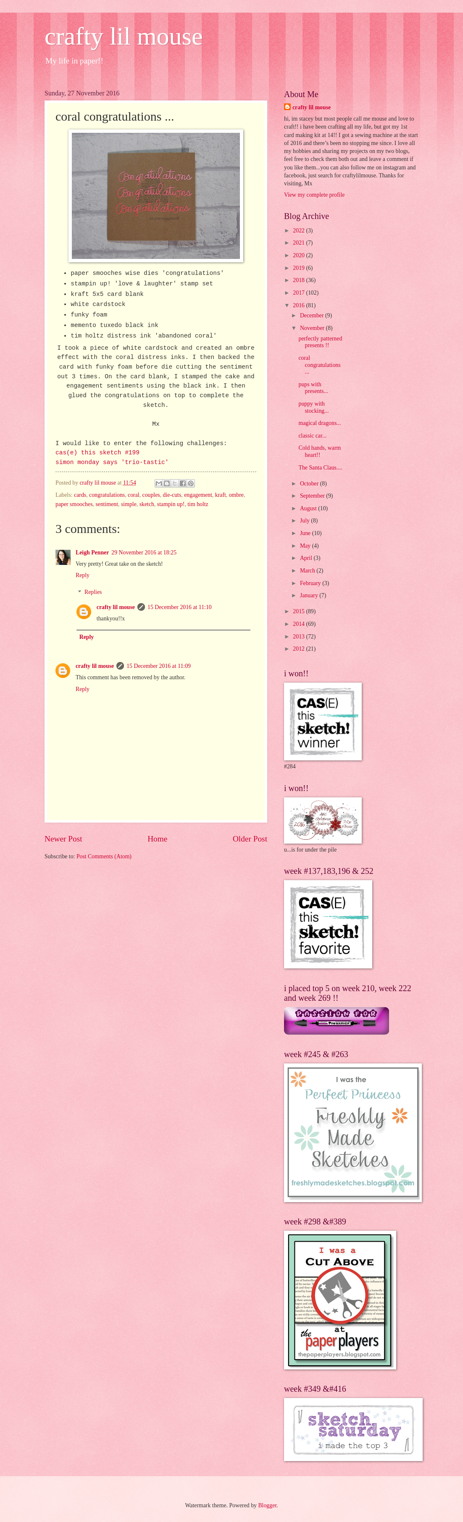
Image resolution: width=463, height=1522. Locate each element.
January (309, 595)
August (309, 508)
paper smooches (74, 504)
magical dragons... (319, 423)
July (305, 520)
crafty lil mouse (124, 36)
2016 (299, 305)
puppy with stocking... (313, 407)
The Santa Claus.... (320, 467)
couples (151, 495)
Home (157, 838)
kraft (220, 495)
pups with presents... (313, 388)
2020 (299, 255)
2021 (299, 243)
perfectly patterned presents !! (320, 342)
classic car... (312, 436)
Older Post (250, 838)
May (306, 546)
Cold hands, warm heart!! (319, 451)
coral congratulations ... (319, 365)
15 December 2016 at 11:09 (158, 666)
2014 (299, 624)
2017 (299, 293)
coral (133, 495)
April (307, 558)
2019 (299, 268)
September (313, 496)
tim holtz (197, 504)
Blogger (267, 1505)
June (306, 533)
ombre (236, 495)
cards (80, 495)
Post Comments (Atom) (104, 856)
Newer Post (63, 838)
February (311, 583)
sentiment (106, 504)
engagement (198, 495)
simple (129, 504)
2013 (299, 636)
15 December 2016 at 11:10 (179, 607)
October (310, 483)
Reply (82, 575)
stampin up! (171, 504)
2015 (299, 611)
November (313, 328)
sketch (146, 504)
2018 (299, 280)
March (308, 570)
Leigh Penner (92, 552)
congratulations (107, 495)
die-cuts (172, 495)
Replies (93, 592)
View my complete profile (314, 195)
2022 (299, 230)
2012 (299, 649)
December (312, 315)
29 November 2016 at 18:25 (143, 552)
